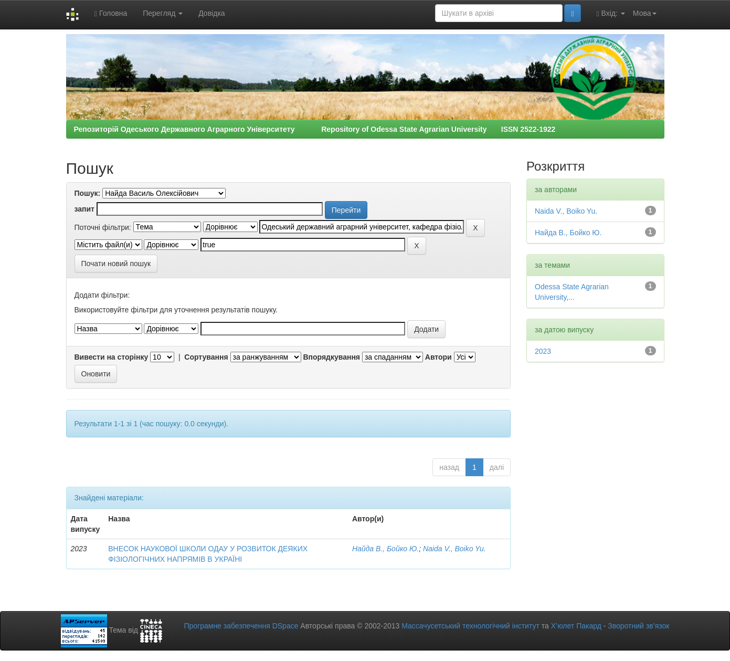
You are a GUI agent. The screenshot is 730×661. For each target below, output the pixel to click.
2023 (543, 351)
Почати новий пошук (116, 263)
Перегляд (163, 13)
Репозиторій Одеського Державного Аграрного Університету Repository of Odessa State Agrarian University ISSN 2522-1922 (315, 129)
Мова (645, 13)
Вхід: (611, 13)
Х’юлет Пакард (576, 626)
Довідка (211, 13)
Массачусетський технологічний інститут (470, 626)
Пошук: (88, 193)
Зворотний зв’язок (638, 626)
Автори (438, 357)
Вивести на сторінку (112, 357)
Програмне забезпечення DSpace (241, 626)
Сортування (206, 357)
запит (84, 209)
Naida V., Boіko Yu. (454, 548)
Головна (110, 13)
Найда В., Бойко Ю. (385, 548)
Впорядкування (331, 357)
